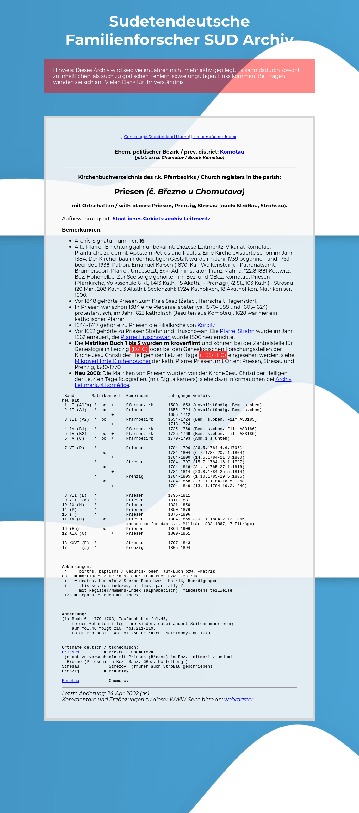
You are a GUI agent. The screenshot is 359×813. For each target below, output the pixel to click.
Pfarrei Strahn (237, 331)
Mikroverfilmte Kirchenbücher (113, 361)
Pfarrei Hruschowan (145, 337)
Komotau (232, 152)
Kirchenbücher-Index (214, 136)
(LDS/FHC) (213, 355)
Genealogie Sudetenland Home (156, 136)
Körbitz (206, 325)
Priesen (70, 704)
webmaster (238, 757)
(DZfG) (139, 349)
